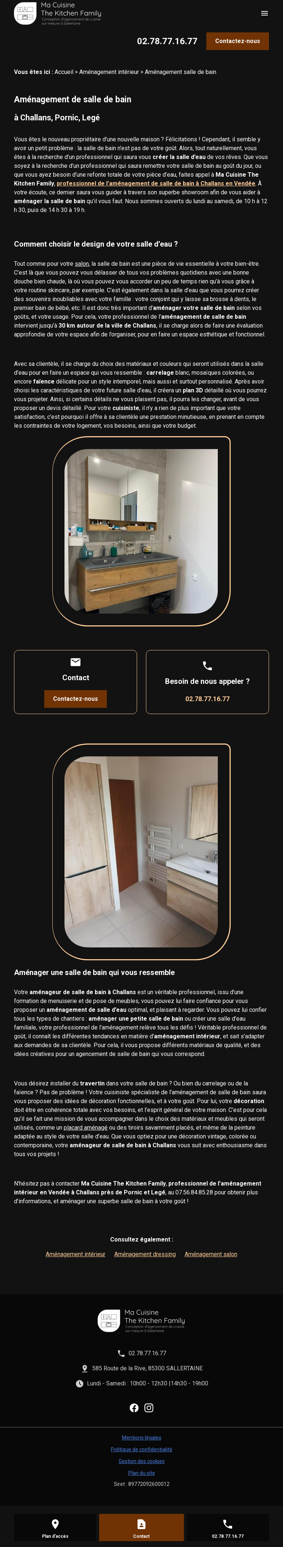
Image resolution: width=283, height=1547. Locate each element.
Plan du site (141, 1473)
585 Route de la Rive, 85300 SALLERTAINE (147, 1368)
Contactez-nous (237, 41)
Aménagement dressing (145, 1254)
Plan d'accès (55, 1536)
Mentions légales (141, 1438)
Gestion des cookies (142, 1461)
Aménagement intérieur (109, 71)
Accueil (64, 71)
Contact (141, 1536)
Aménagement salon (211, 1254)
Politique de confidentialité (141, 1449)
